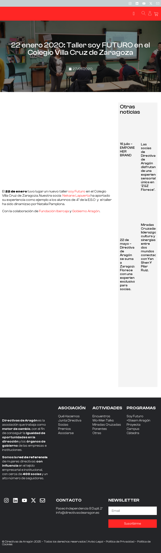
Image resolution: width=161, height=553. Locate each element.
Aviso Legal (95, 541)
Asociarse (66, 433)
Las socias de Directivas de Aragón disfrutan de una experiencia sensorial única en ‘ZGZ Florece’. (150, 167)
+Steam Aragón (138, 420)
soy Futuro (76, 191)
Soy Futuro (135, 416)
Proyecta (133, 425)
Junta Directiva (69, 420)
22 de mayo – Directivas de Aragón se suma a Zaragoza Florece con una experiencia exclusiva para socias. (129, 264)
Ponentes (99, 429)
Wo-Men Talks (103, 420)
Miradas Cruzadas (106, 425)
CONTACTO (69, 500)
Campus (133, 429)
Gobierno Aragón (86, 211)
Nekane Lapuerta (76, 196)
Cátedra (133, 433)
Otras (96, 433)
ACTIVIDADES (107, 408)
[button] (134, 13)
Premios (64, 429)
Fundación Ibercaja (54, 211)
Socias (63, 425)
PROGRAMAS (141, 408)
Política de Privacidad (120, 541)
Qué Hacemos (69, 416)
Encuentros (101, 416)
